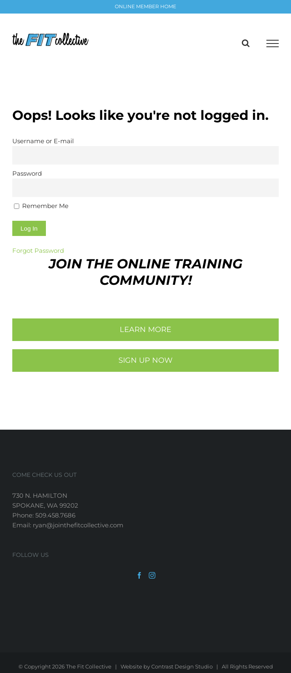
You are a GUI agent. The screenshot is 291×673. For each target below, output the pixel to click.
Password (27, 173)
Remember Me (41, 206)
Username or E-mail (43, 141)
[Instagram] (152, 575)
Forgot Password (38, 250)
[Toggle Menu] (272, 43)
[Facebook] (139, 575)
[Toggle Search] (246, 43)
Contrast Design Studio (182, 666)
